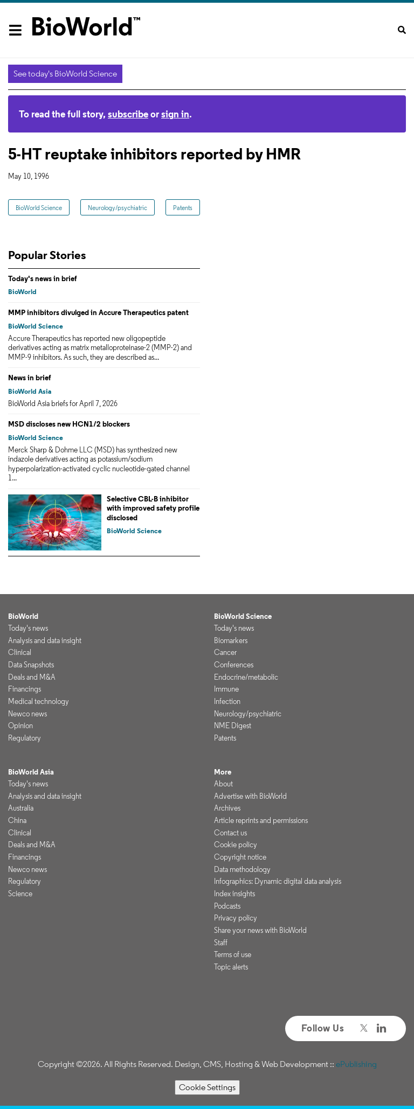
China (17, 820)
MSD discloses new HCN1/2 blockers (69, 424)
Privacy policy (235, 918)
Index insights (234, 893)
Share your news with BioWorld (260, 930)
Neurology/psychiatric (117, 208)
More (222, 772)
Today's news (28, 628)
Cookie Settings (207, 1087)
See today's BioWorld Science (65, 73)
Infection (227, 701)
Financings (24, 689)
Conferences (233, 664)
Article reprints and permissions (261, 820)
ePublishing (356, 1064)
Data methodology (242, 869)
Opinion (20, 725)
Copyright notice (240, 857)
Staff (220, 942)
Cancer (225, 652)
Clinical (19, 652)
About (223, 784)
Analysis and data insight (44, 640)
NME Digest (232, 725)
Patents (182, 208)
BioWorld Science (39, 208)
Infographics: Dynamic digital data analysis (277, 881)
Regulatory (24, 738)
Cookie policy (235, 844)
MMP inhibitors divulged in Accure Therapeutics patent (98, 312)
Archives (227, 808)
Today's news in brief (42, 278)
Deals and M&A (32, 677)
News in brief (29, 377)
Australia (20, 808)
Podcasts (227, 906)
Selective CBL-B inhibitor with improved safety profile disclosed (153, 508)
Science (20, 893)
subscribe (128, 114)
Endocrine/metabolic (246, 677)
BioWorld (22, 291)
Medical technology (38, 701)
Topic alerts (231, 967)
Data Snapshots (31, 664)
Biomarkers (230, 640)
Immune (226, 689)
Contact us (230, 833)
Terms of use (232, 954)
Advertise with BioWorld (250, 796)
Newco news (27, 714)
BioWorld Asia (29, 391)
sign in (175, 114)
